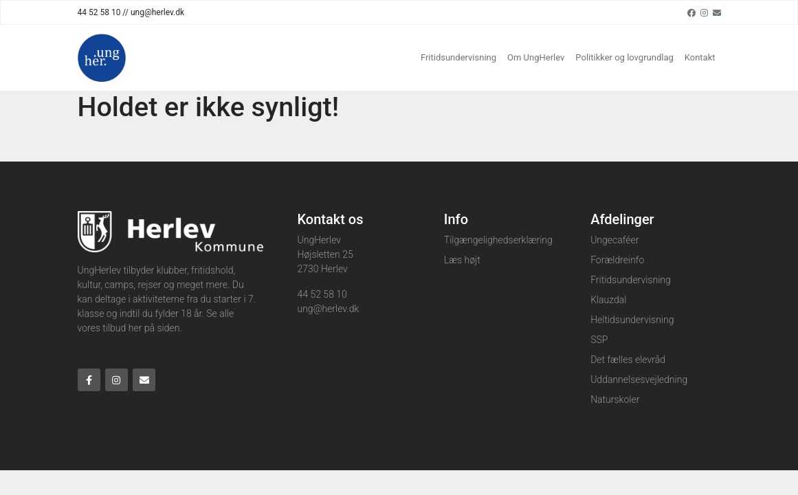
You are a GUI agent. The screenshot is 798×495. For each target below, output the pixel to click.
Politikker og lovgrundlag (624, 57)
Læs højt (462, 259)
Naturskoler (614, 399)
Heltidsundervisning (632, 319)
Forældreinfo (617, 259)
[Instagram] (704, 12)
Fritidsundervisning (458, 57)
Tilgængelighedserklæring (498, 239)
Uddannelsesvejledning (638, 379)
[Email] (717, 12)
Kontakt (700, 57)
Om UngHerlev (535, 57)
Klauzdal (608, 299)
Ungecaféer (614, 239)
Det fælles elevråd (627, 359)
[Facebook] (691, 12)
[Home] (102, 57)
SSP (599, 339)
